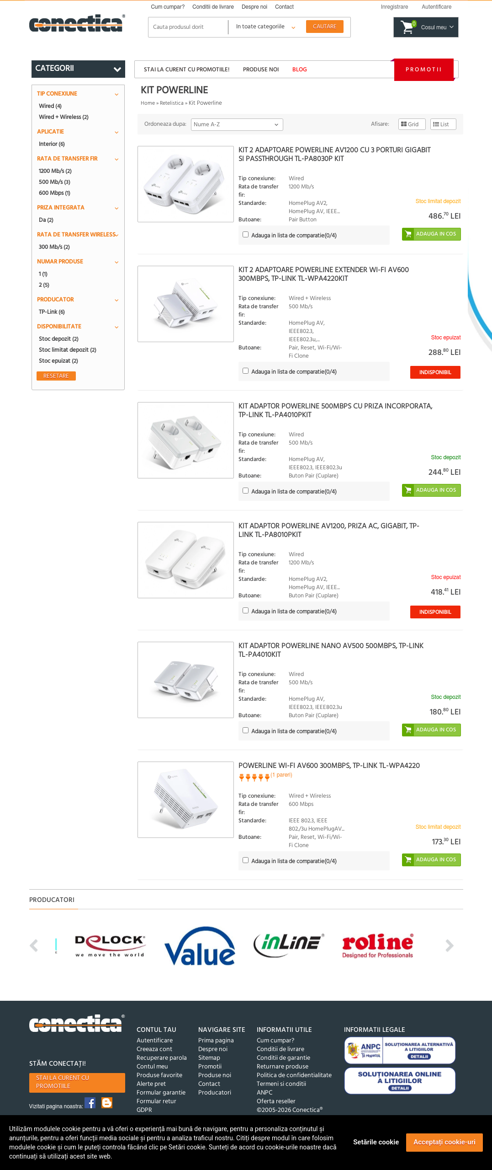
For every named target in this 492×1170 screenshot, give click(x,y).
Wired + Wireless (64, 117)
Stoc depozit (59, 338)
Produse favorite (159, 1075)
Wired (50, 106)
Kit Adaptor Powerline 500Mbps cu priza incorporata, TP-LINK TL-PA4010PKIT (335, 411)
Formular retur (156, 1101)
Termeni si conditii (281, 1084)
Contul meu (152, 1067)
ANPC (264, 1093)
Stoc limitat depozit (67, 349)
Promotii (424, 70)
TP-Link (52, 312)
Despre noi (254, 7)
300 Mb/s (54, 247)
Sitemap (209, 1058)
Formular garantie (161, 1093)
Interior (52, 144)
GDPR (144, 1110)
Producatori (214, 1093)
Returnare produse (282, 1067)
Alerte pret (151, 1084)
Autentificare (155, 1041)
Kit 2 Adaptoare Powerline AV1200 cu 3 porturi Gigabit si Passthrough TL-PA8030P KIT (334, 155)
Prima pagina (216, 1041)
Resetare (56, 376)
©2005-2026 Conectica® (290, 1110)
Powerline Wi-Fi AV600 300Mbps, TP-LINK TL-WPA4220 (329, 766)
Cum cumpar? (168, 7)
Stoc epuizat (58, 360)
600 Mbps (54, 193)
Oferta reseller (276, 1101)
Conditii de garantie (283, 1058)
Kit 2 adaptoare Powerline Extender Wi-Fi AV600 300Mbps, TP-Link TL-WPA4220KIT (323, 274)
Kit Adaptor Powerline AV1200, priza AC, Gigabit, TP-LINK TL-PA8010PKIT (328, 531)
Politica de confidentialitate (294, 1075)
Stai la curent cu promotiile (62, 1082)
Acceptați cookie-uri (444, 1142)
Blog (299, 70)
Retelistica (172, 103)
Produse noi (261, 70)
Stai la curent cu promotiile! (186, 70)
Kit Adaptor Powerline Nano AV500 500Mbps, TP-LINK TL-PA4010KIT (330, 650)
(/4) (294, 236)
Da (46, 220)
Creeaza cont (154, 1049)
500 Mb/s (54, 182)
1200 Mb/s (55, 171)
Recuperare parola (162, 1058)
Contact (284, 7)
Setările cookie (376, 1142)
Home (148, 103)
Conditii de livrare (213, 7)
